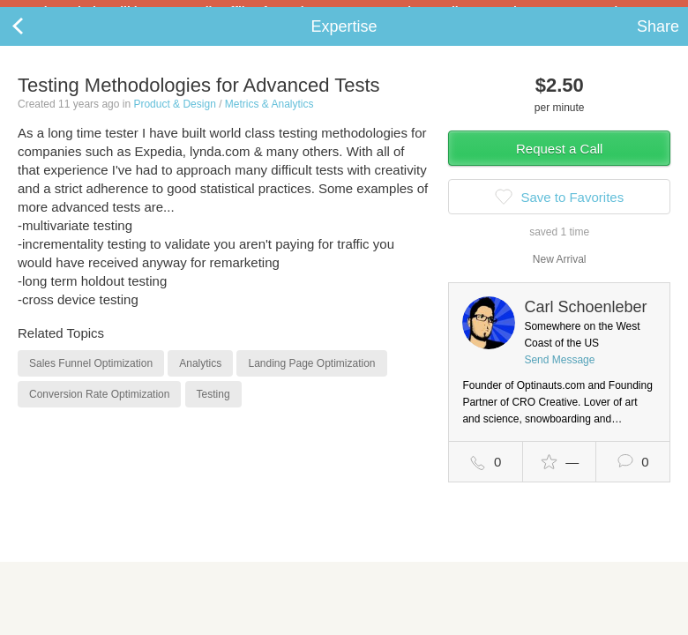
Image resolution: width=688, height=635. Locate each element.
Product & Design (174, 118)
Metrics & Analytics (269, 118)
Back (35, 40)
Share (658, 40)
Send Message (559, 374)
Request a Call (559, 162)
